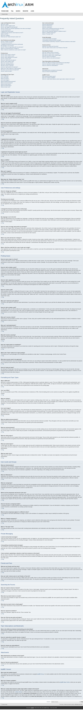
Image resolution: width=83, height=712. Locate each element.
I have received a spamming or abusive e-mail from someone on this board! (58, 41)
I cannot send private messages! (49, 38)
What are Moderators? (47, 25)
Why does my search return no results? (50, 53)
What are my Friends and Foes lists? (50, 46)
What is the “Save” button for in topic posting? (11, 68)
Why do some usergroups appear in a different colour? (54, 31)
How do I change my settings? (7, 41)
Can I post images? (5, 80)
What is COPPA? (4, 34)
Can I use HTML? (5, 77)
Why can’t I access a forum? (7, 62)
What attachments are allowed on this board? (52, 70)
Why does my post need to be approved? (10, 69)
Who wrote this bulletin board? (49, 76)
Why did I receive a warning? (7, 65)
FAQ (12, 11)
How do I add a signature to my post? (9, 57)
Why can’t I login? (5, 24)
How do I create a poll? (6, 58)
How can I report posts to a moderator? (9, 67)
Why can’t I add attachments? (7, 64)
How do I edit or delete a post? (7, 55)
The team (61, 704)
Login (32, 11)
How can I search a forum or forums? (50, 52)
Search (18, 11)
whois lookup (18, 691)
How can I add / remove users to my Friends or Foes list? (54, 47)
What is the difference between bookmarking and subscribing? (56, 62)
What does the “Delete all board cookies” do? (11, 36)
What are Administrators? (47, 24)
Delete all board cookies (69, 704)
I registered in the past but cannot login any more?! (12, 32)
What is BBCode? (5, 75)
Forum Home (4, 11)
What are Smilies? (5, 78)
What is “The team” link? (47, 34)
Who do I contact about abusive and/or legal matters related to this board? (58, 79)
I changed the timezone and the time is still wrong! (12, 44)
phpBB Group (40, 674)
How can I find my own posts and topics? (51, 57)
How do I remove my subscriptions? (50, 65)
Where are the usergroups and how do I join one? (53, 28)
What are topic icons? (5, 86)
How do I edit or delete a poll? (7, 61)
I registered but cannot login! (7, 31)
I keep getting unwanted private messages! (51, 40)
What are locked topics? (6, 85)
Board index (5, 14)
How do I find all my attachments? (49, 71)
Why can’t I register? (5, 35)
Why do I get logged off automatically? (9, 27)
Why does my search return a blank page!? (51, 55)
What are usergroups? (47, 27)
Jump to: (48, 701)
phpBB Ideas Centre (65, 682)
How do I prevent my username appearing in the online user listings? (16, 28)
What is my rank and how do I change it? (10, 48)
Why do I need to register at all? (8, 25)
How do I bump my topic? (6, 71)
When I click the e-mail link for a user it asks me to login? (13, 49)
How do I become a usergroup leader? (50, 29)
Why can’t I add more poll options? (8, 60)
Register (25, 11)
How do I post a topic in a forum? (8, 54)
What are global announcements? (8, 81)
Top (3, 100)
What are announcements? (7, 82)
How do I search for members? (49, 56)
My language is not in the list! (7, 45)
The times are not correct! (6, 42)
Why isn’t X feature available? (48, 77)
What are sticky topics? (6, 84)
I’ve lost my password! (6, 29)
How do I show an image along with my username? (12, 47)
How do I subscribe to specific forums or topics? (52, 64)
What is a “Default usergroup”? (49, 32)
